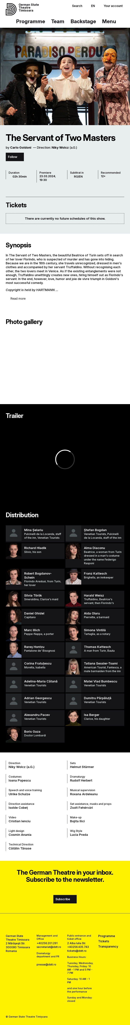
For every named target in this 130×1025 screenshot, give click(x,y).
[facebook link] (55, 923)
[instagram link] (65, 923)
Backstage (83, 21)
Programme (30, 21)
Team (57, 21)
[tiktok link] (74, 923)
